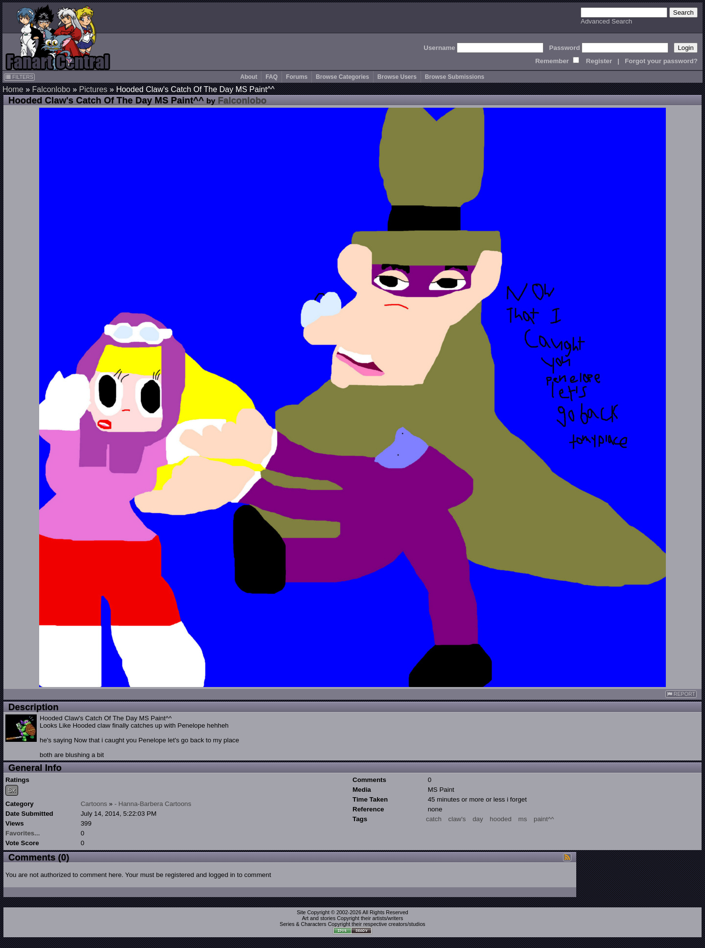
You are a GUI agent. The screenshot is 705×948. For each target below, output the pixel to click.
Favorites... (22, 833)
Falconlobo (51, 89)
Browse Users (397, 76)
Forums (296, 76)
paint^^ (544, 819)
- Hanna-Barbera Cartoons (153, 803)
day (477, 819)
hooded (500, 819)
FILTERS (19, 77)
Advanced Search (606, 21)
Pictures (93, 89)
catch (434, 819)
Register (599, 61)
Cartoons (94, 803)
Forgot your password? (661, 61)
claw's (457, 819)
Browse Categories (342, 76)
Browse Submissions (454, 76)
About (249, 76)
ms (522, 819)
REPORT (681, 694)
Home (13, 89)
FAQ (271, 76)
